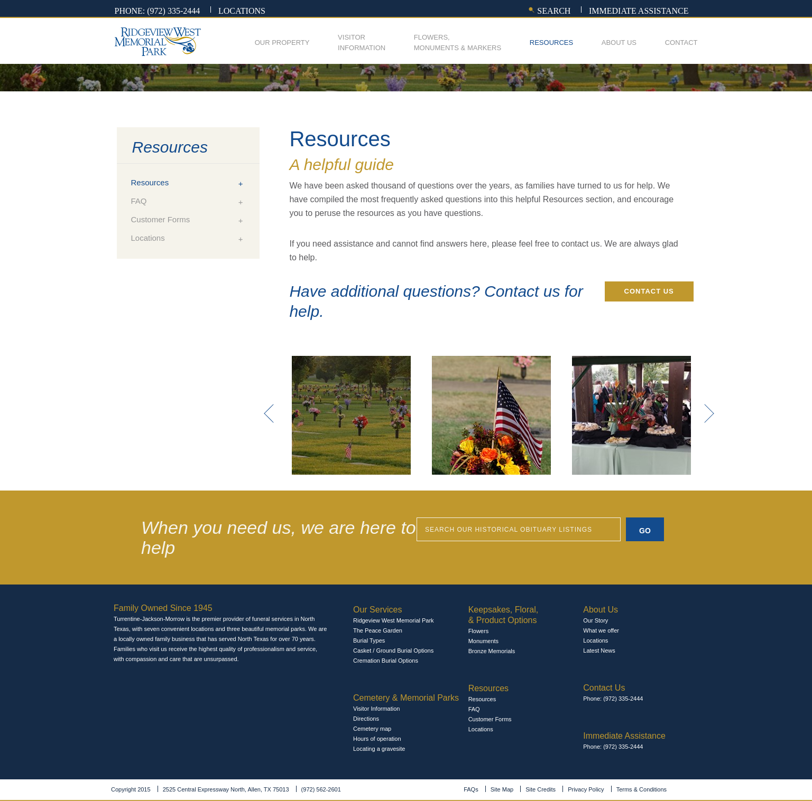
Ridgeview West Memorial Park (393, 620)
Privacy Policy (586, 789)
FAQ (139, 200)
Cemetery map (372, 728)
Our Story (595, 620)
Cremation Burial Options (385, 660)
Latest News (599, 650)
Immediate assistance (639, 10)
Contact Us (649, 291)
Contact (681, 42)
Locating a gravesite (379, 749)
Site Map (502, 789)
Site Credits (540, 789)
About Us (619, 42)
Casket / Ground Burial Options (393, 650)
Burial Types (369, 640)
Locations (241, 10)
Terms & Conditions (641, 789)
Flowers (478, 631)
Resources (551, 42)
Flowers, (457, 43)
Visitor (361, 43)
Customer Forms (160, 219)
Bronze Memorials (491, 651)
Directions (366, 718)
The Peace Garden (377, 630)
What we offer (601, 630)
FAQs (471, 789)
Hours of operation (377, 739)
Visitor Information (376, 708)
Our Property (282, 42)
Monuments (483, 641)
